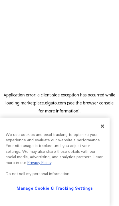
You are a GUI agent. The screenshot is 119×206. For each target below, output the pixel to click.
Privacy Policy (39, 163)
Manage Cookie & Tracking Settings (55, 188)
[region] (55, 162)
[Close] (102, 126)
